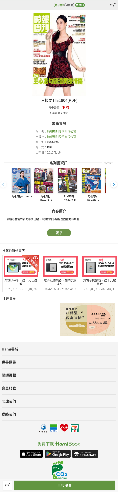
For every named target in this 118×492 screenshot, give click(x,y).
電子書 (59, 5)
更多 (59, 232)
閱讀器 (80, 5)
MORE (107, 162)
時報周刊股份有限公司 (61, 131)
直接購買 (64, 485)
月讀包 (69, 5)
